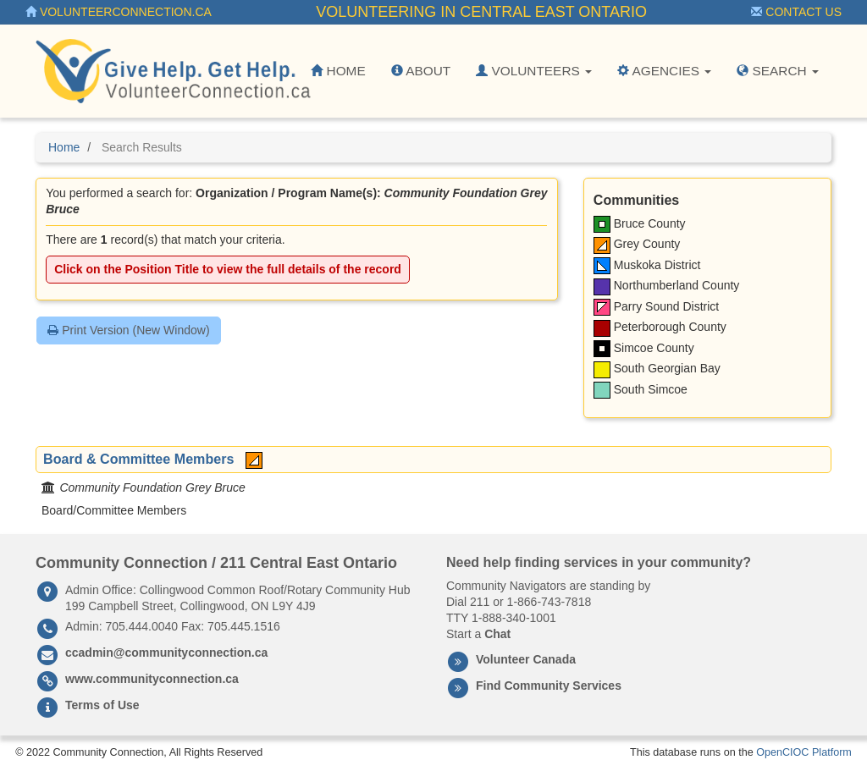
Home (338, 70)
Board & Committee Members (138, 458)
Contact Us (796, 12)
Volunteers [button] (534, 70)
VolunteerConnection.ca (118, 12)
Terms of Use (102, 705)
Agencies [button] (664, 70)
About (420, 70)
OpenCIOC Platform (804, 752)
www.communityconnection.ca (152, 679)
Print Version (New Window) (128, 330)
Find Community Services (548, 685)
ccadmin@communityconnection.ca (166, 652)
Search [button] (778, 70)
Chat (497, 634)
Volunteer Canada (526, 659)
